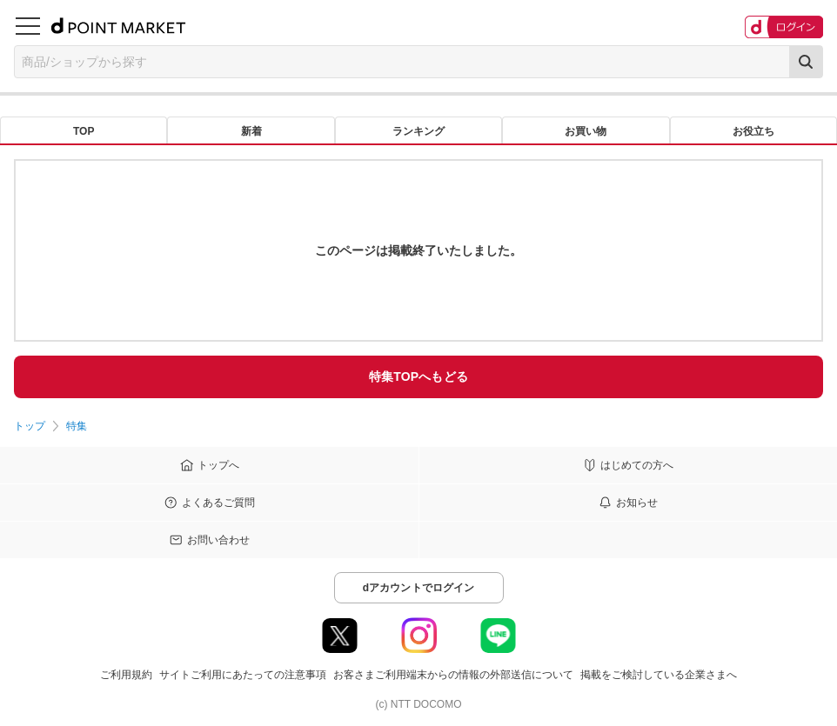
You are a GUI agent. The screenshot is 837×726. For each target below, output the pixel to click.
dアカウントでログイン (419, 588)
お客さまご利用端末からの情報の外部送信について (453, 675)
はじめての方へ (636, 465)
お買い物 (585, 131)
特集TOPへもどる (418, 376)
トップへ (218, 465)
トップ (29, 426)
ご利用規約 (126, 675)
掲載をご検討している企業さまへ (658, 675)
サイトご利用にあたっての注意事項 (242, 675)
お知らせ (637, 502)
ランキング (418, 131)
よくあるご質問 (218, 502)
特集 (76, 426)
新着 (251, 131)
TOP (83, 131)
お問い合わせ (218, 540)
